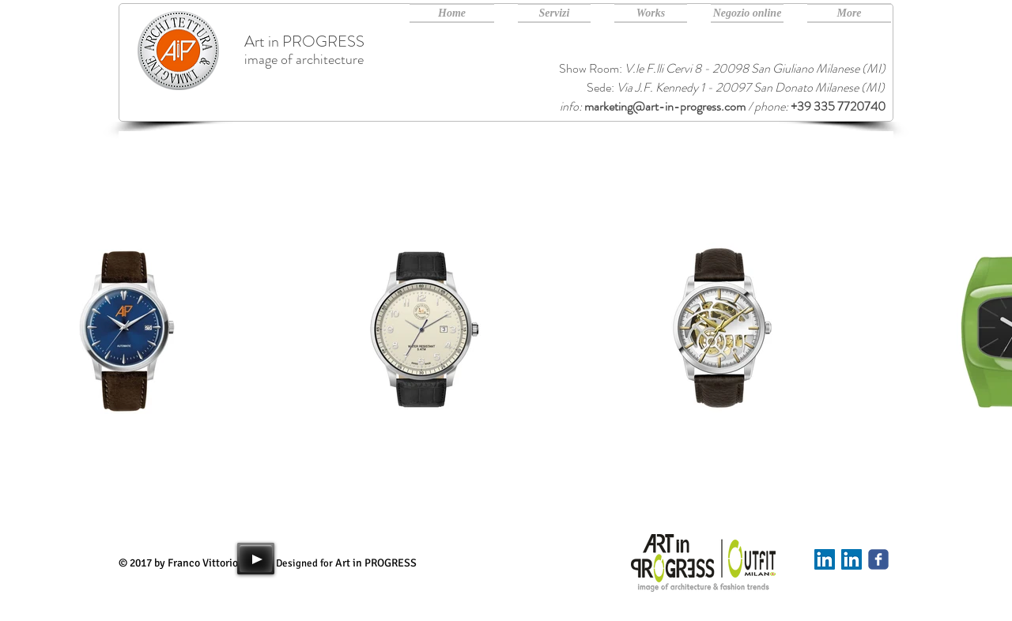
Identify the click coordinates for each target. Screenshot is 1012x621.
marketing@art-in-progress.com (665, 106)
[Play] (255, 558)
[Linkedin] (824, 559)
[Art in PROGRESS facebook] (878, 559)
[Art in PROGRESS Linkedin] (851, 559)
